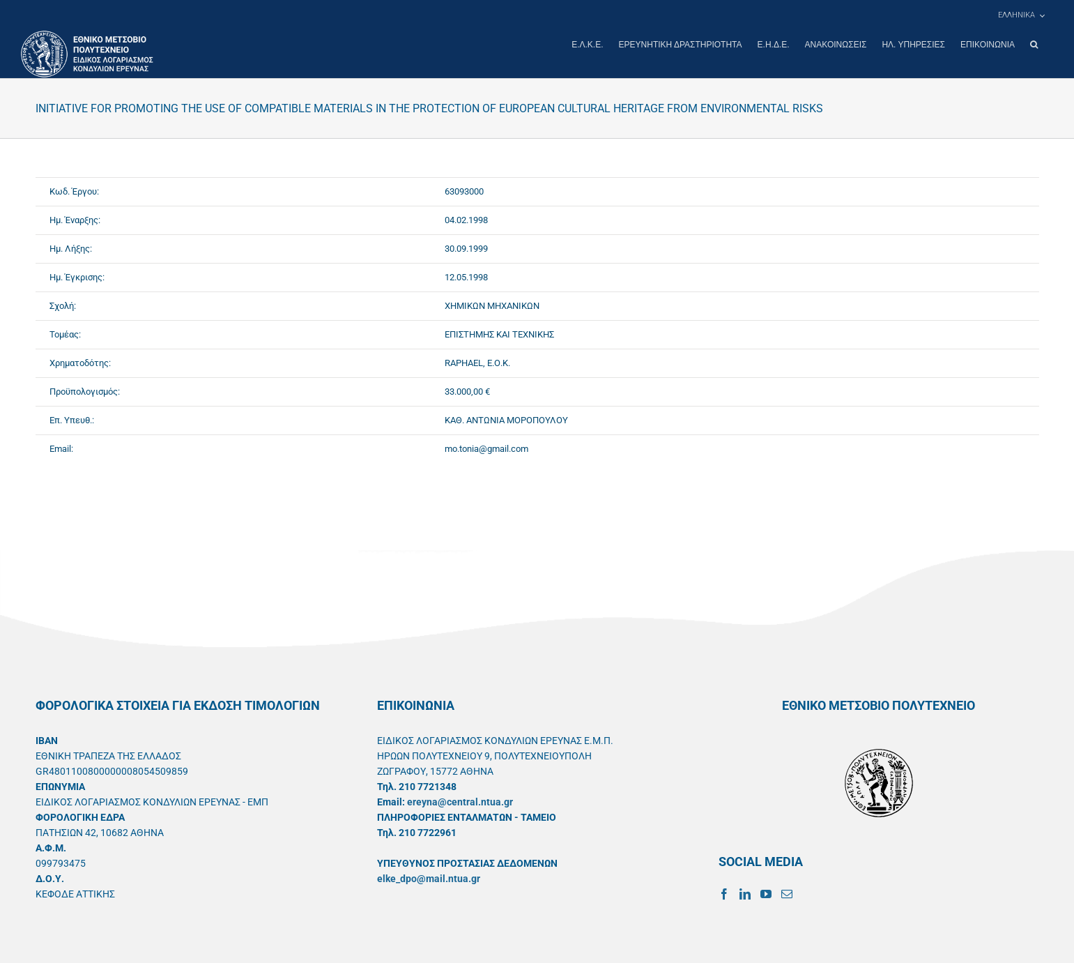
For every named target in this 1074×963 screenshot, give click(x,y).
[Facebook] (724, 893)
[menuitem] (1021, 15)
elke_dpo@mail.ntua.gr (428, 878)
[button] (1034, 45)
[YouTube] (766, 893)
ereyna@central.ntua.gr (460, 801)
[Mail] (786, 893)
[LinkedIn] (745, 893)
